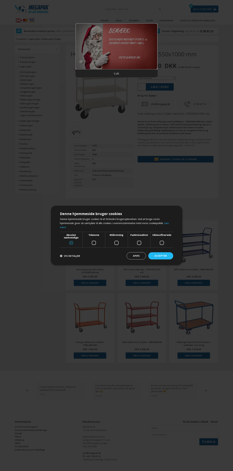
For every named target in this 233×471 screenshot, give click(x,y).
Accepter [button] (161, 255)
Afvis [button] (136, 255)
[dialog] (116, 235)
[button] (70, 255)
